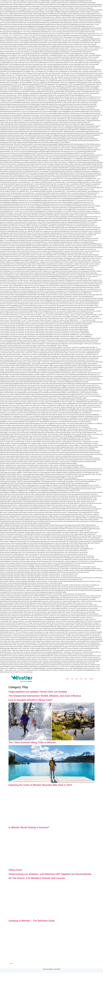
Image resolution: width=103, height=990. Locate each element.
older (11, 980)
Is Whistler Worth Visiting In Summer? (29, 844)
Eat (72, 687)
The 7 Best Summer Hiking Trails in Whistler (32, 759)
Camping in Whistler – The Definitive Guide (32, 937)
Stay (76, 687)
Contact (91, 687)
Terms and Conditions (48, 986)
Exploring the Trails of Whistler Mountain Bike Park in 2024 (40, 802)
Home (67, 687)
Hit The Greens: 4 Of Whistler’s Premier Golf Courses (37, 895)
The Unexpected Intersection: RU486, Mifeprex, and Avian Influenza (45, 712)
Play (81, 687)
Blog (86, 687)
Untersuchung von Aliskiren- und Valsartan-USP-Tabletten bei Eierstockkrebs (50, 891)
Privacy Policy (57, 986)
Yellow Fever (15, 886)
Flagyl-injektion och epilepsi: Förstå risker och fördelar (38, 708)
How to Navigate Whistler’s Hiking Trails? (31, 716)
